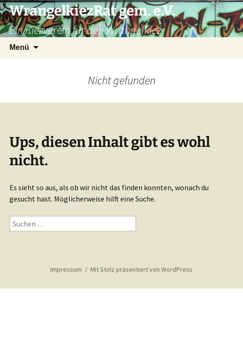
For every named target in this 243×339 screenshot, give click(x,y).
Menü (19, 47)
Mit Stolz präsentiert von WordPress (141, 269)
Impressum (66, 269)
